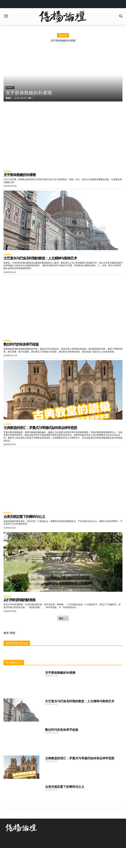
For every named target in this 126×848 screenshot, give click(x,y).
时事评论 (10, 88)
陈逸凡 (9, 98)
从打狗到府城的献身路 (19, 600)
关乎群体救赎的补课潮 (63, 40)
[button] (121, 16)
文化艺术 (7, 424)
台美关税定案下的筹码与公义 (24, 517)
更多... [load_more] (63, 618)
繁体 (6, 633)
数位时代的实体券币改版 (21, 344)
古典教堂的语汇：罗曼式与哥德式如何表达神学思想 (40, 428)
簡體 (12, 633)
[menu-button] (6, 16)
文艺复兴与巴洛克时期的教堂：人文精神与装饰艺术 (40, 258)
